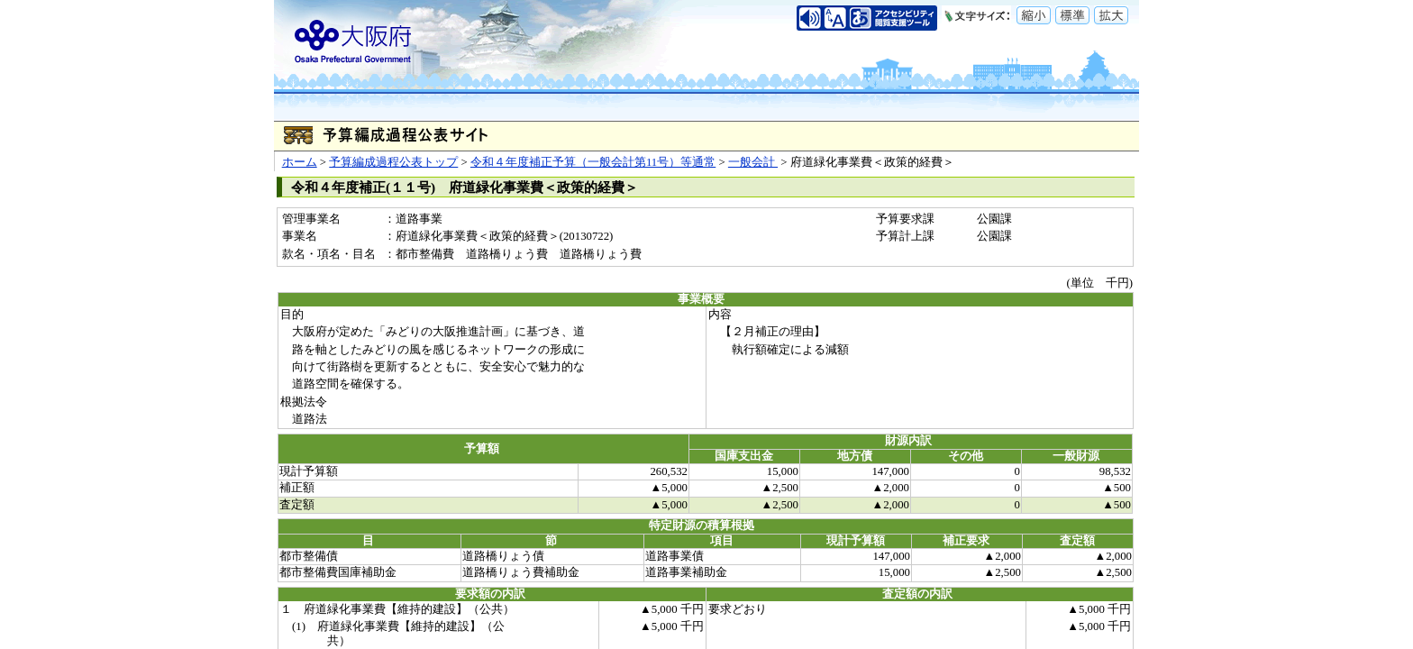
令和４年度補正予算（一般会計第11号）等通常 (593, 162)
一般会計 (753, 162)
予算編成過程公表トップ (393, 162)
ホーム (299, 162)
